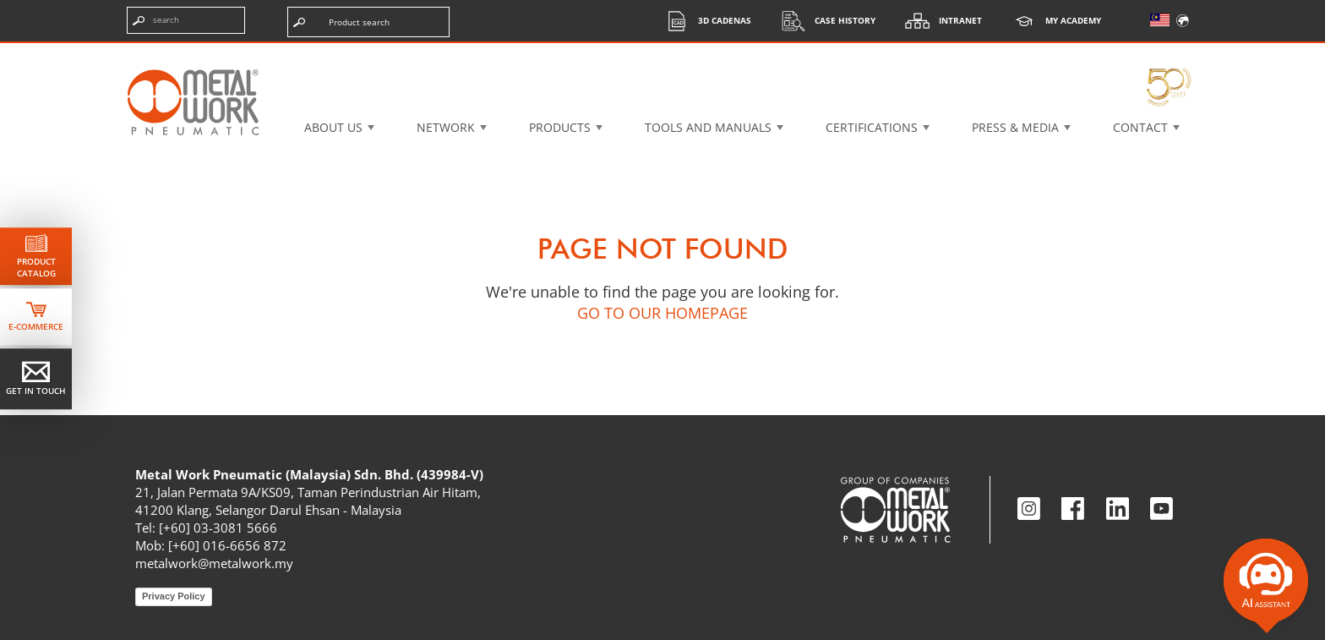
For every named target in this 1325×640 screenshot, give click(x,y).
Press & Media (1015, 127)
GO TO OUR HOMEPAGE (662, 313)
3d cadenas (703, 20)
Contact (1140, 127)
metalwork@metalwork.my (214, 563)
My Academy (1052, 20)
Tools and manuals (708, 127)
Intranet (939, 20)
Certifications (872, 127)
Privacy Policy (173, 596)
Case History (823, 20)
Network (446, 127)
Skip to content (67, 29)
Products (560, 127)
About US (333, 127)
